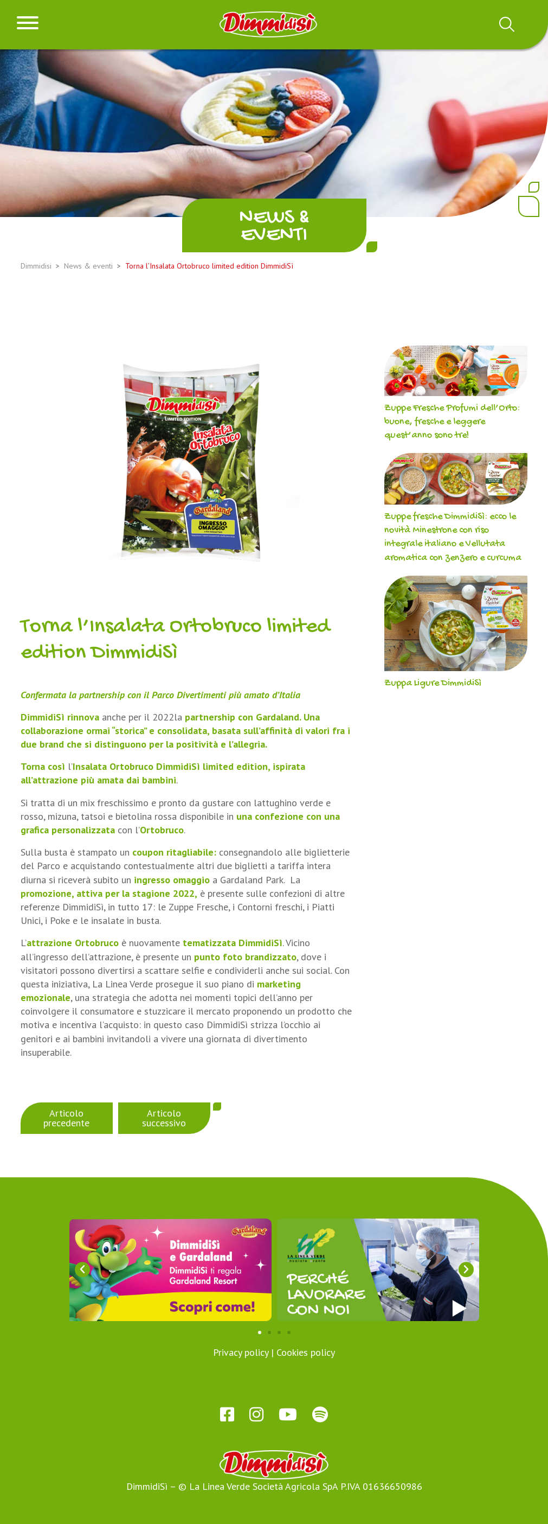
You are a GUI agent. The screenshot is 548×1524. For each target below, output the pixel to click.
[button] (82, 1269)
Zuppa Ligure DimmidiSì (432, 683)
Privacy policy (240, 1352)
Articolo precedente (66, 1118)
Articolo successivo (164, 1118)
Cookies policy (305, 1352)
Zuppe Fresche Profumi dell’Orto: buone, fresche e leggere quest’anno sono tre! (452, 422)
